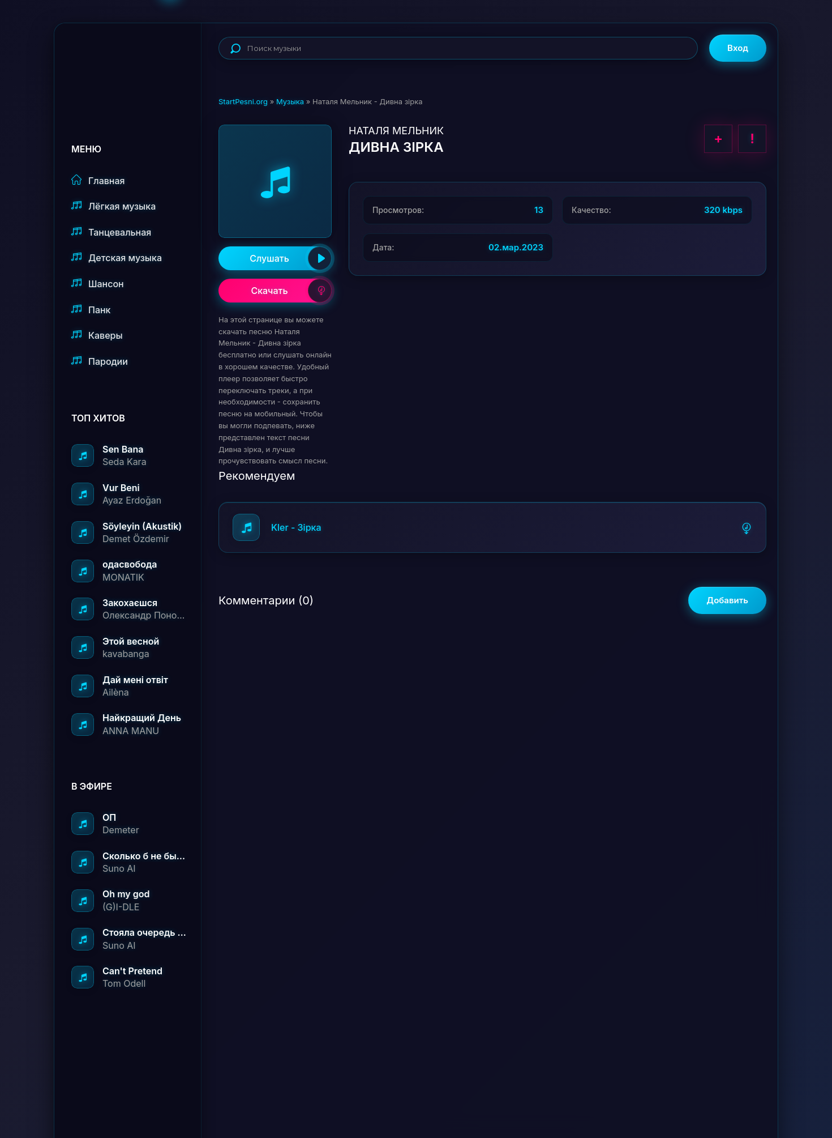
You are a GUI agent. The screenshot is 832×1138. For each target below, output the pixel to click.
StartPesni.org (243, 101)
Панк (90, 310)
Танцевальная (111, 232)
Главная (98, 180)
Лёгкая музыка (113, 206)
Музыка (290, 101)
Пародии (99, 361)
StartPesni (136, 60)
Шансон (97, 283)
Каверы (97, 335)
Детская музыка (116, 257)
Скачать (291, 290)
